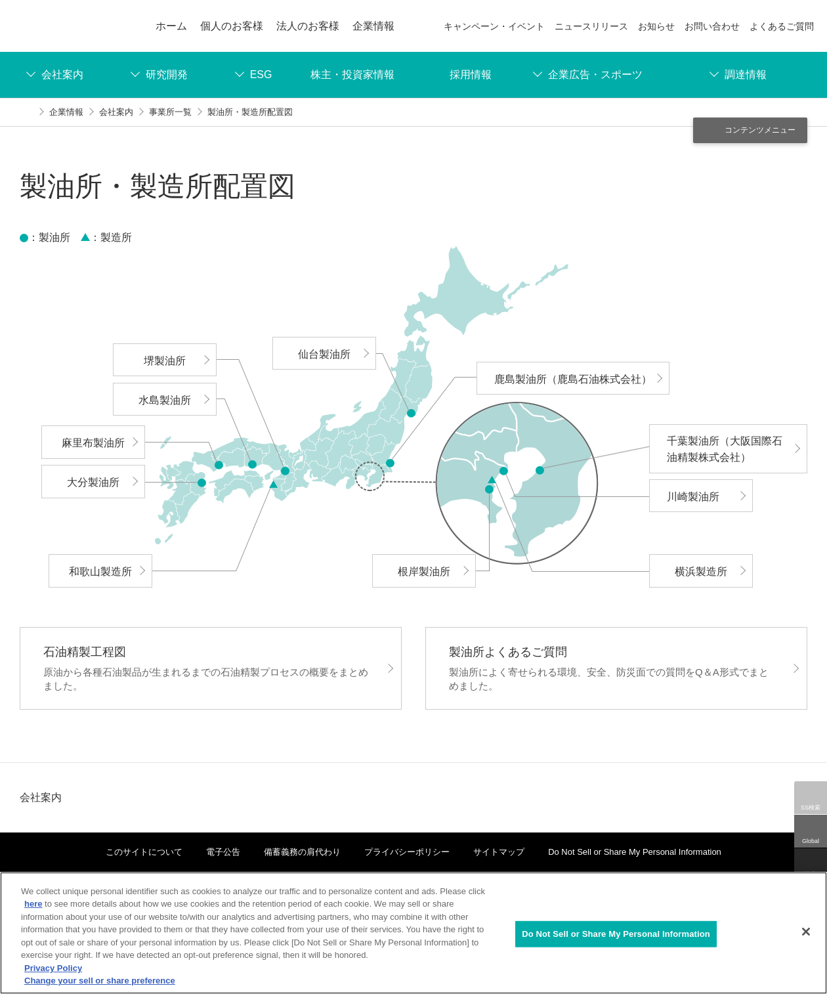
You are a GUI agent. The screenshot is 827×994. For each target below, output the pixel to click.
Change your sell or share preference (99, 980)
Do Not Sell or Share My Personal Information (634, 852)
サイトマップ (498, 852)
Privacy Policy (53, 968)
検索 (810, 874)
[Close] (806, 931)
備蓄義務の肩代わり (302, 852)
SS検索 (810, 807)
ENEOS (74, 25)
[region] (413, 933)
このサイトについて (144, 852)
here (33, 904)
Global (810, 841)
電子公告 (223, 852)
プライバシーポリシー (407, 852)
